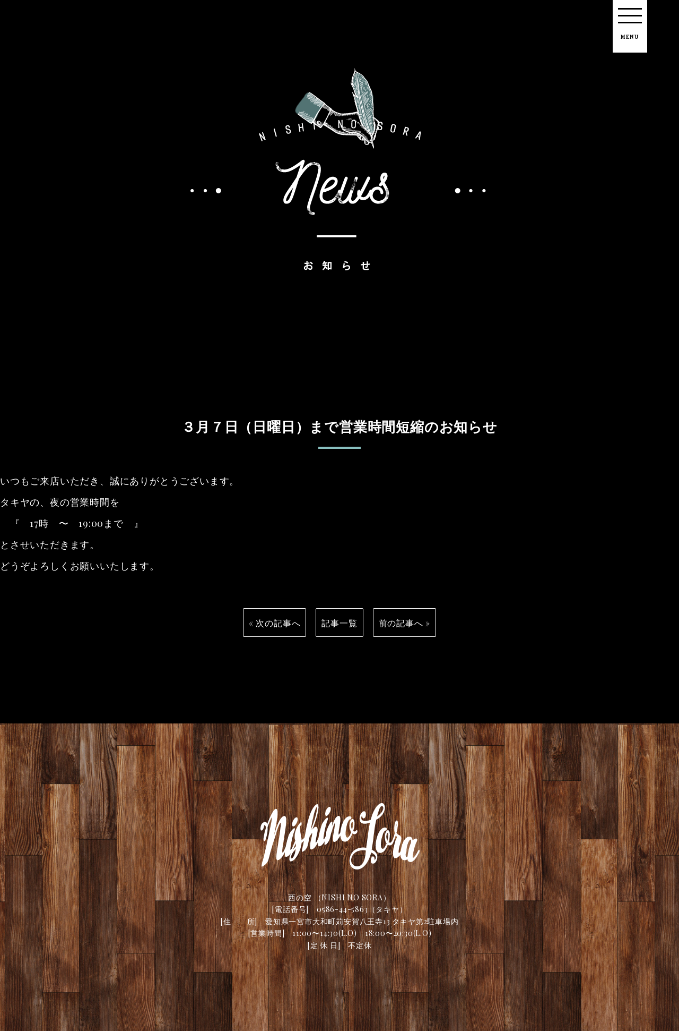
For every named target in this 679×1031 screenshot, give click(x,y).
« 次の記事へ (275, 628)
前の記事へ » (405, 628)
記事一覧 (339, 628)
